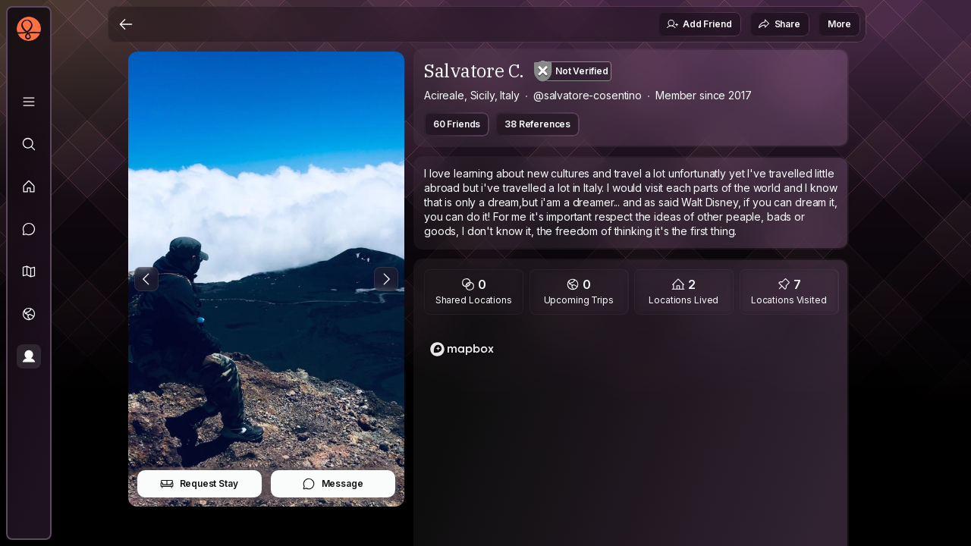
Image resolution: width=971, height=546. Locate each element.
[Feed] (29, 186)
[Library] (29, 101)
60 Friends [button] (456, 124)
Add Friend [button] (698, 24)
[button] (29, 271)
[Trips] (29, 314)
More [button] (839, 24)
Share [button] (779, 24)
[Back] (126, 24)
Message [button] (332, 484)
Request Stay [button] (199, 484)
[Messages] (29, 229)
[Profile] (29, 356)
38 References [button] (537, 124)
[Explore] (29, 144)
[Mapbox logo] (462, 349)
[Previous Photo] (146, 279)
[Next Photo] (386, 279)
